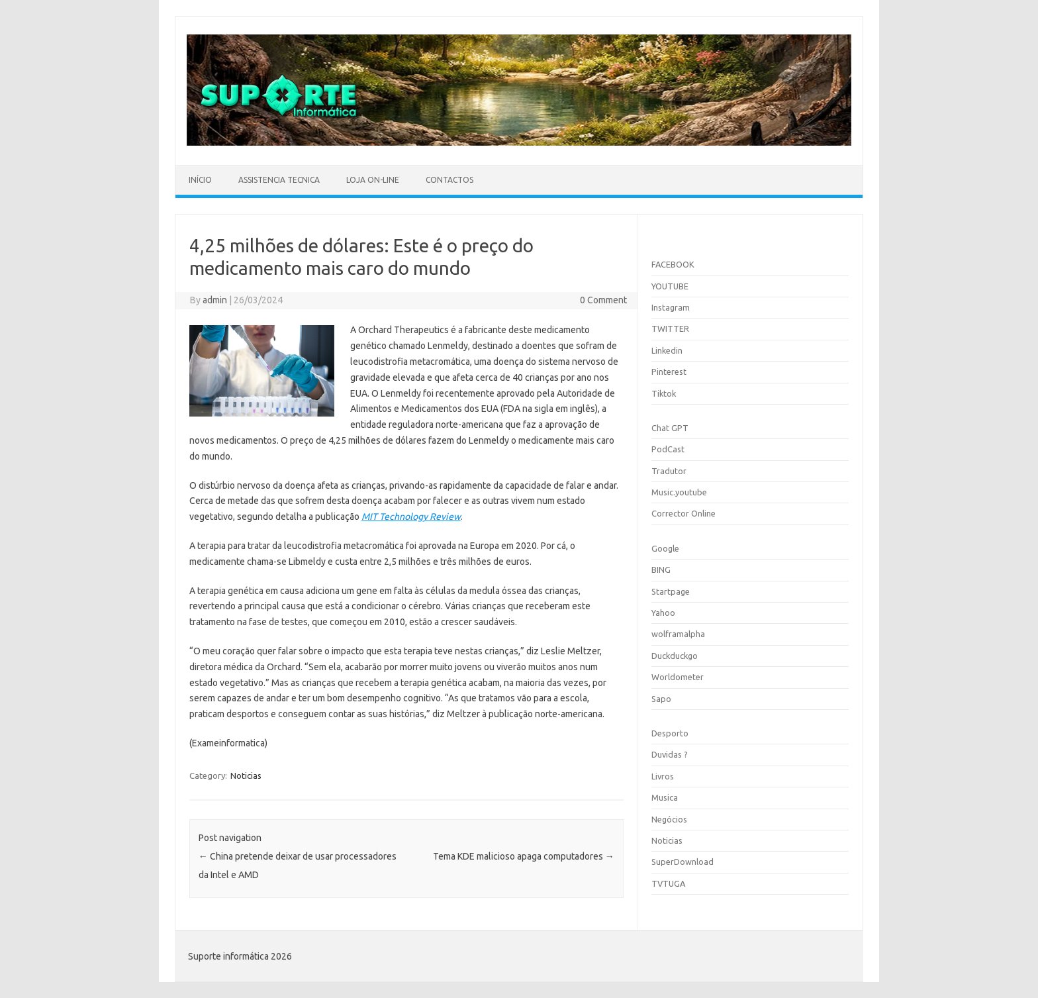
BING (661, 569)
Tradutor (668, 470)
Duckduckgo (674, 655)
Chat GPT (669, 427)
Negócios (669, 819)
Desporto (669, 733)
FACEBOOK (672, 264)
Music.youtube (679, 492)
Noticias (245, 775)
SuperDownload (682, 861)
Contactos (449, 179)
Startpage (670, 591)
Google (665, 548)
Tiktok (663, 393)
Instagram (670, 307)
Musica (664, 797)
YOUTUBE (669, 286)
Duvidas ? (669, 754)
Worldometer (677, 676)
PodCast (667, 449)
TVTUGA (668, 883)
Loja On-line (372, 179)
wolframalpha (678, 633)
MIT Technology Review (411, 516)
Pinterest (668, 371)
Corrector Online (683, 513)
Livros (662, 776)
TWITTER (670, 328)
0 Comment (603, 300)
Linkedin (667, 350)
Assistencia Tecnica (279, 179)
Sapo (661, 698)
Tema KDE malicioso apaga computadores (523, 856)
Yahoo (663, 612)
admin (215, 300)
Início (200, 179)
